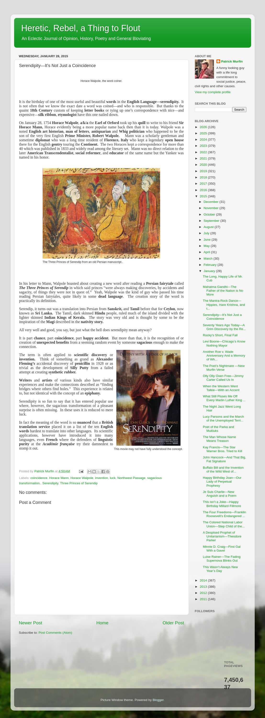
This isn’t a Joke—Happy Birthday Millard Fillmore (222, 503)
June (208, 239)
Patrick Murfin (232, 61)
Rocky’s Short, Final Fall (220, 335)
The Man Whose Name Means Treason (219, 439)
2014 (204, 580)
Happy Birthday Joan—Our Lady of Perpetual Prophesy (222, 481)
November (212, 208)
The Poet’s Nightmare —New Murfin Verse (224, 367)
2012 (204, 593)
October (210, 214)
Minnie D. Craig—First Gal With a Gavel (222, 548)
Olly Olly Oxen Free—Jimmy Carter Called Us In (223, 378)
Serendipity (50, 483)
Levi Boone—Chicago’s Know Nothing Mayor (224, 343)
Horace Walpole (81, 478)
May (207, 246)
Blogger (158, 700)
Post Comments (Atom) (55, 632)
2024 (204, 139)
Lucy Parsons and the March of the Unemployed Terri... (223, 418)
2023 (204, 146)
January (210, 271)
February (211, 265)
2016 (204, 190)
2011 (204, 599)
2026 (204, 127)
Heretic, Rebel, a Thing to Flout (81, 28)
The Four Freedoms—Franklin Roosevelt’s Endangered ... (224, 514)
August (209, 227)
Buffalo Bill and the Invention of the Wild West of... (223, 469)
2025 (204, 133)
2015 (204, 196)
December (212, 202)
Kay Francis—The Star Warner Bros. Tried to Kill (222, 449)
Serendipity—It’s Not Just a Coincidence (222, 316)
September (212, 220)
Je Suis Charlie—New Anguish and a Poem (219, 493)
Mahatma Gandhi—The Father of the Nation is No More (223, 290)
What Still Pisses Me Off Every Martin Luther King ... (224, 398)
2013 (204, 586)
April (207, 252)
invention (101, 478)
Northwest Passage (131, 478)
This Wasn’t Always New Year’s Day (220, 569)
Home (102, 622)
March (209, 258)
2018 (204, 177)
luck (113, 478)
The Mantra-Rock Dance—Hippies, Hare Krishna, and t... (224, 304)
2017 (204, 183)
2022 (204, 152)
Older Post (173, 622)
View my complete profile (213, 92)
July (207, 233)
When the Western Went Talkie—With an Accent (221, 388)
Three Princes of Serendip (79, 483)
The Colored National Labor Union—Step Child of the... (224, 524)
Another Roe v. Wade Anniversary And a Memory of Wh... (224, 355)
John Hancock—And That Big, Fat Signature (224, 459)
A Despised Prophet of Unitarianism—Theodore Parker (222, 536)
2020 (204, 164)
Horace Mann (59, 478)
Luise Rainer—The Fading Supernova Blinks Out (222, 558)
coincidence (38, 478)
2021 (204, 158)
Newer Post (30, 622)
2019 (204, 171)
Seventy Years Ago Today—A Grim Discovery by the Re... (224, 327)
